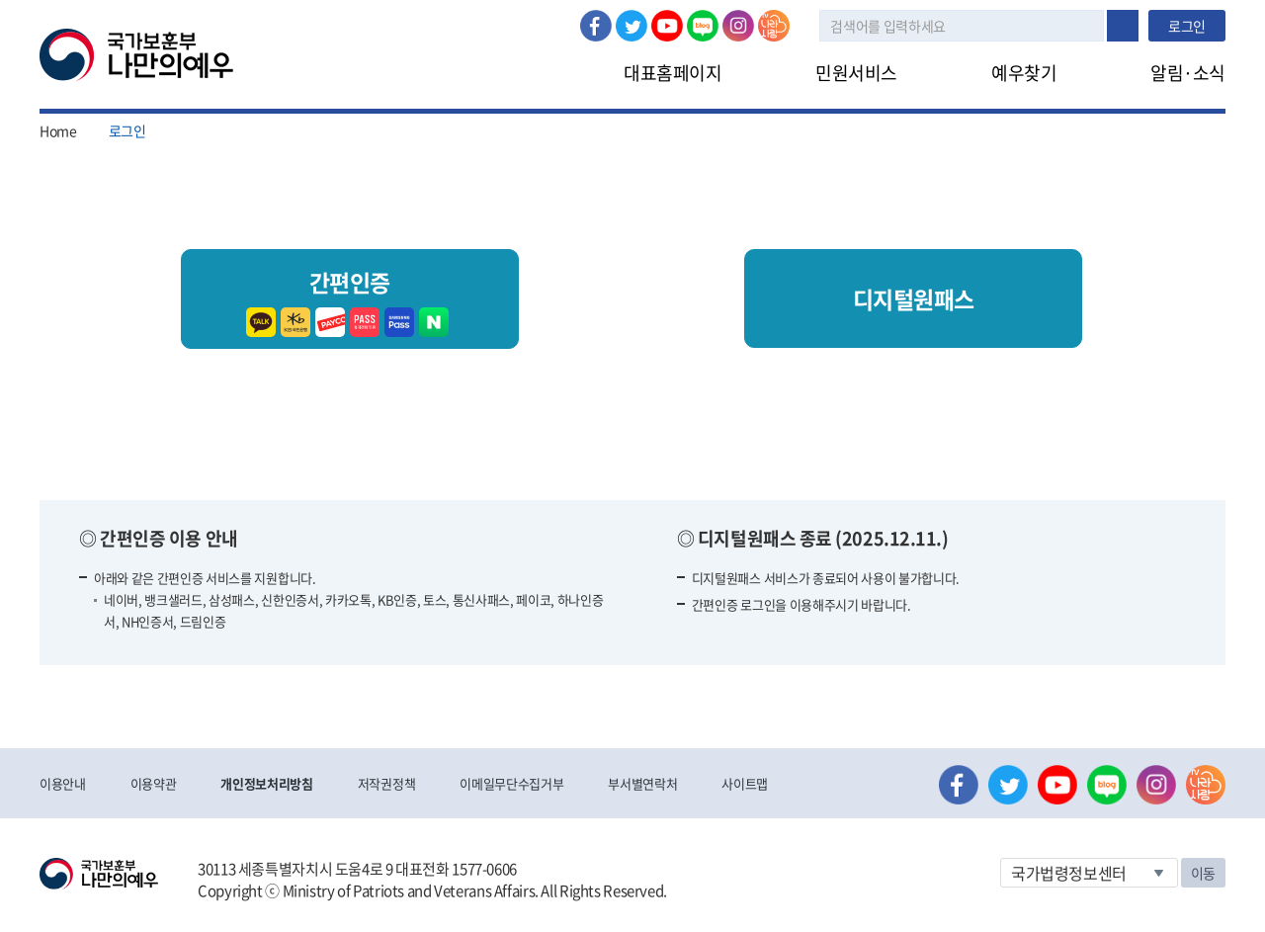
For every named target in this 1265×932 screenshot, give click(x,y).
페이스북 (596, 26)
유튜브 (667, 26)
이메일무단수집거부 (511, 783)
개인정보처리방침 (266, 783)
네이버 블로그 (702, 26)
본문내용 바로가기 (0, 0)
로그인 (273, 11)
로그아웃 (343, 11)
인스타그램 (738, 26)
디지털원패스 (913, 298)
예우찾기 (1023, 72)
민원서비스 (856, 72)
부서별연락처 (642, 783)
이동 (1203, 873)
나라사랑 (774, 26)
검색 (1122, 26)
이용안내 (63, 783)
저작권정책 (386, 783)
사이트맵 (744, 783)
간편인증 (350, 299)
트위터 (631, 26)
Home (58, 130)
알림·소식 (1187, 72)
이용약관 (153, 783)
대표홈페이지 (672, 72)
